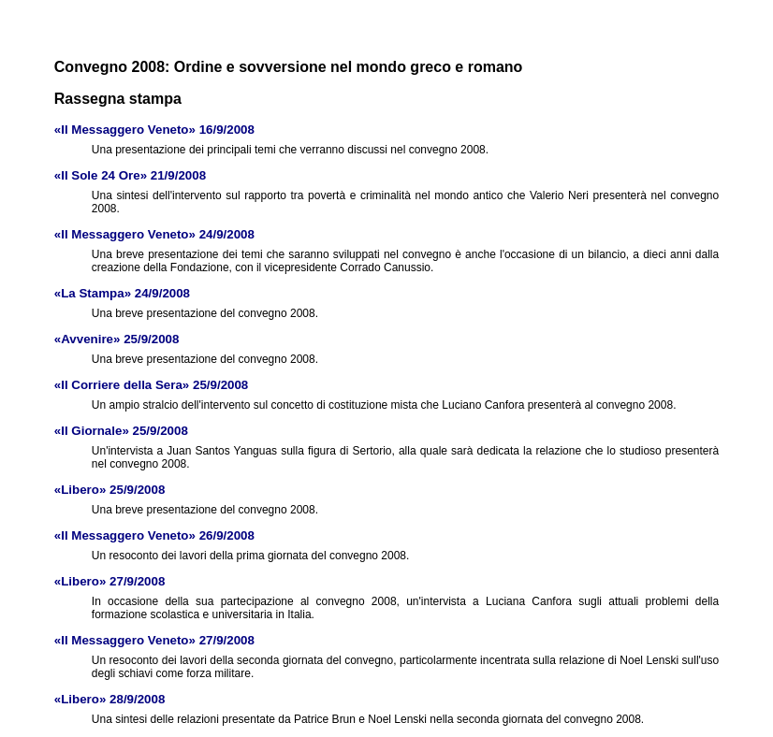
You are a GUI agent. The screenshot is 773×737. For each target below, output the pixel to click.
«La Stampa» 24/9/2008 (122, 293)
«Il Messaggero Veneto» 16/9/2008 (154, 130)
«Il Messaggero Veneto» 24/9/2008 (154, 234)
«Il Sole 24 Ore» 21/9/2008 (130, 175)
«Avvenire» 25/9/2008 (117, 339)
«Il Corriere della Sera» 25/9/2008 (151, 385)
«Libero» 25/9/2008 (110, 490)
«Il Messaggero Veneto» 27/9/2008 (154, 640)
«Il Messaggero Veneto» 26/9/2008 (154, 535)
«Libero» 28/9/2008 (110, 699)
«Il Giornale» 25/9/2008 (121, 431)
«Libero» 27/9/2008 (110, 581)
